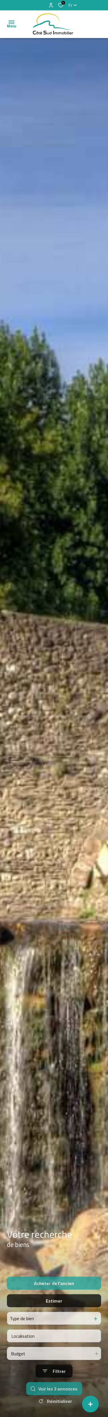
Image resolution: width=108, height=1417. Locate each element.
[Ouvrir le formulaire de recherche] (54, 1390)
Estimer (54, 1320)
